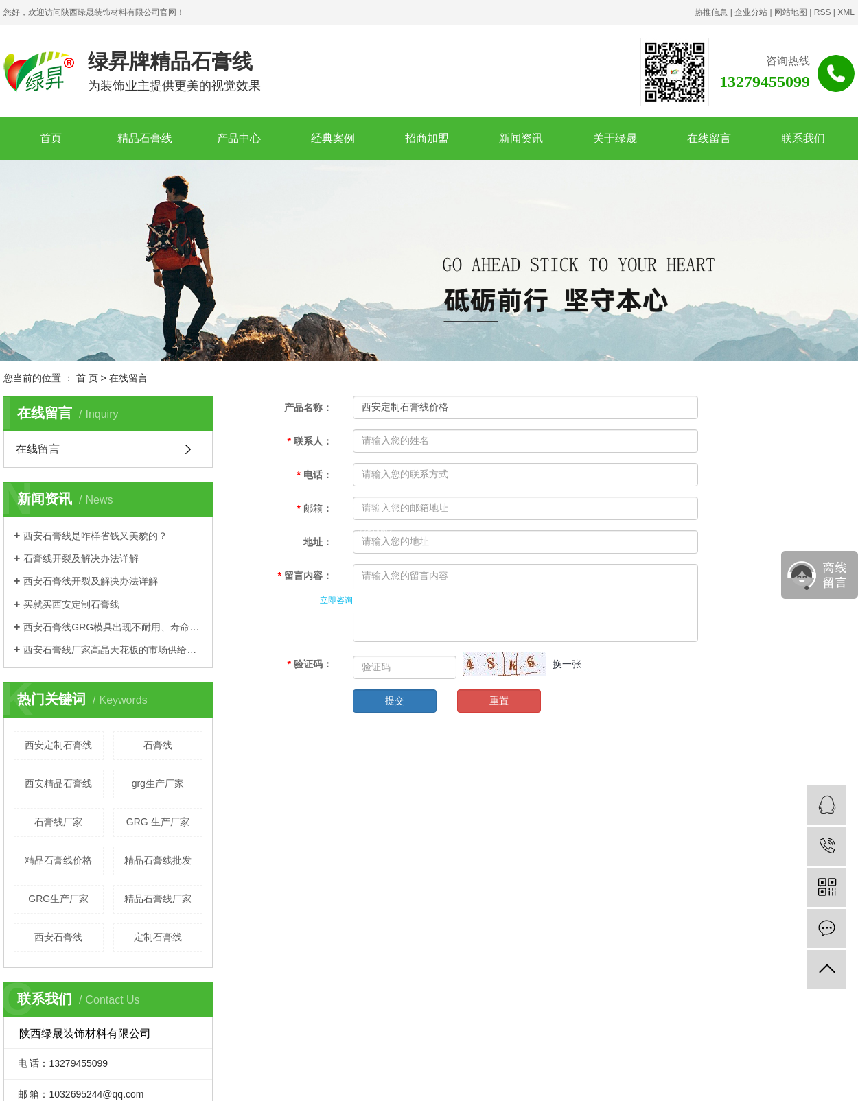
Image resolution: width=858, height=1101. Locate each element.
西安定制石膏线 (58, 744)
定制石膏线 (158, 937)
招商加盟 (427, 138)
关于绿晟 (615, 138)
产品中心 (239, 138)
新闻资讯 (521, 138)
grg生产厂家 (158, 783)
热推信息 (711, 12)
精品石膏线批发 (158, 860)
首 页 (87, 377)
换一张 (567, 664)
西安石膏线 (58, 937)
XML (846, 12)
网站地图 (790, 12)
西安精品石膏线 (58, 783)
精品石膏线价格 (58, 860)
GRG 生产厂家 (157, 821)
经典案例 (333, 138)
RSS (822, 12)
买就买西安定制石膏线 (71, 604)
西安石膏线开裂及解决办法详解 (90, 581)
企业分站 (750, 12)
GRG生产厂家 (58, 898)
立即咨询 (336, 600)
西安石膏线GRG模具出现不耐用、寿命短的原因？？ (112, 626)
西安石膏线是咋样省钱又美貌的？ (95, 535)
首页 (51, 138)
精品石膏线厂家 (158, 898)
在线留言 (709, 138)
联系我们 (803, 138)
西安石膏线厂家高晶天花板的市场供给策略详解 (112, 649)
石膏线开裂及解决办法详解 (81, 558)
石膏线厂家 (58, 821)
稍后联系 (407, 600)
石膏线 (157, 744)
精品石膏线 (144, 138)
